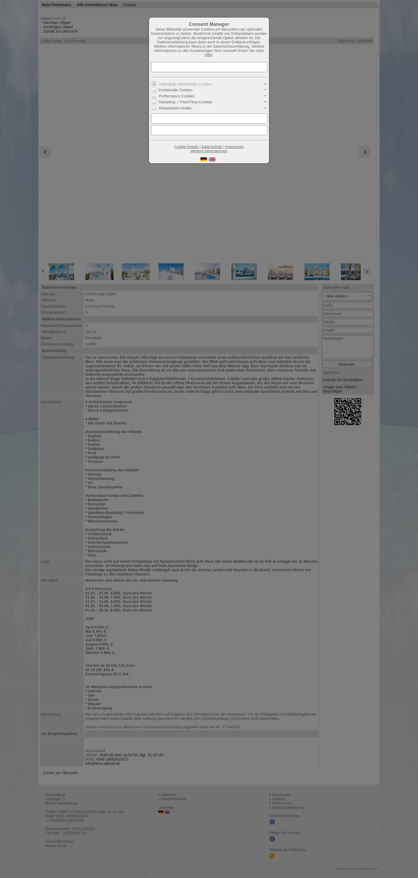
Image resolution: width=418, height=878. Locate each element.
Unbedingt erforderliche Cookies (185, 84)
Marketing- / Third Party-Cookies (185, 102)
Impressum (234, 147)
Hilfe (208, 55)
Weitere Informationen (209, 151)
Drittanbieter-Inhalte (175, 108)
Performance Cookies (177, 96)
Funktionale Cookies (175, 90)
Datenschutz (212, 147)
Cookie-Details (186, 147)
